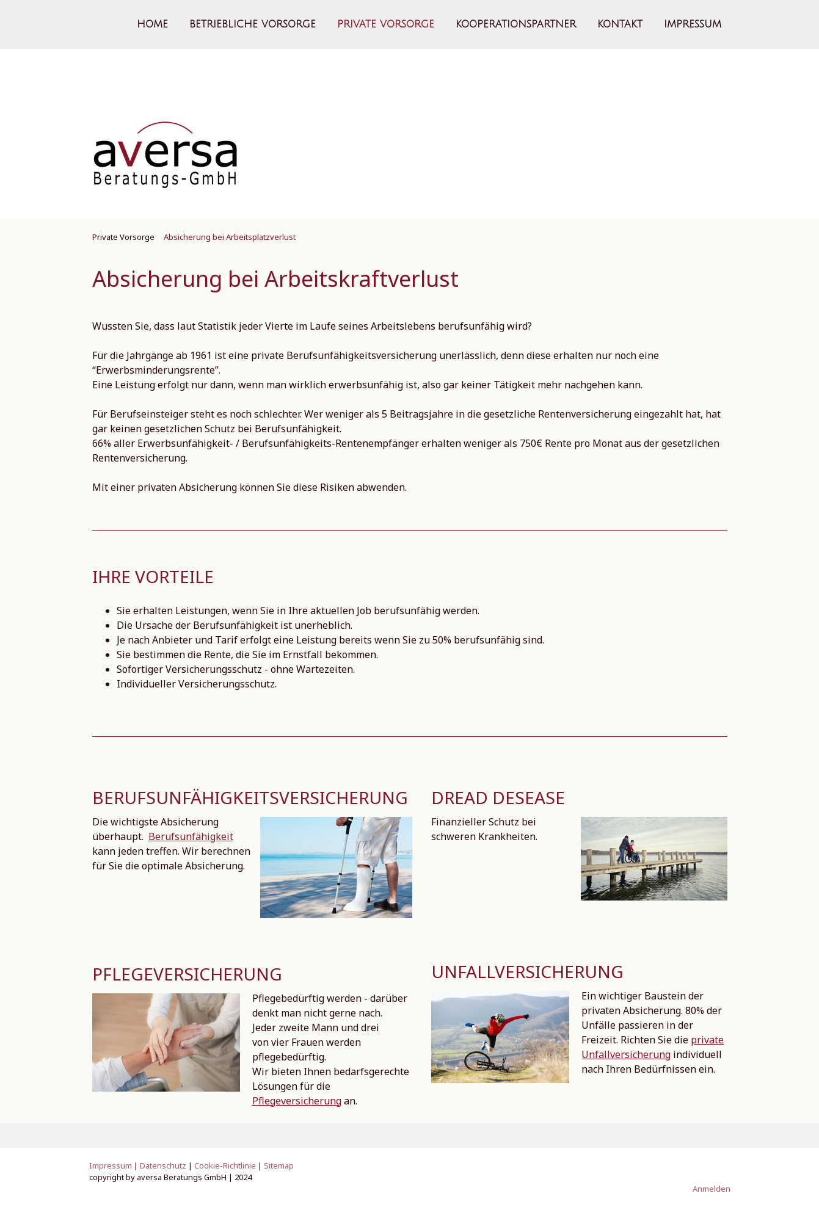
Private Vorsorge (385, 23)
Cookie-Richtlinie (225, 1165)
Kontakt (619, 23)
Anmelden (711, 1188)
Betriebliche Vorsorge (252, 23)
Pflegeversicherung (296, 1100)
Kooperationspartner (516, 23)
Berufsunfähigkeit (190, 836)
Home (152, 23)
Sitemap (279, 1165)
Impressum (692, 23)
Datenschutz (163, 1165)
